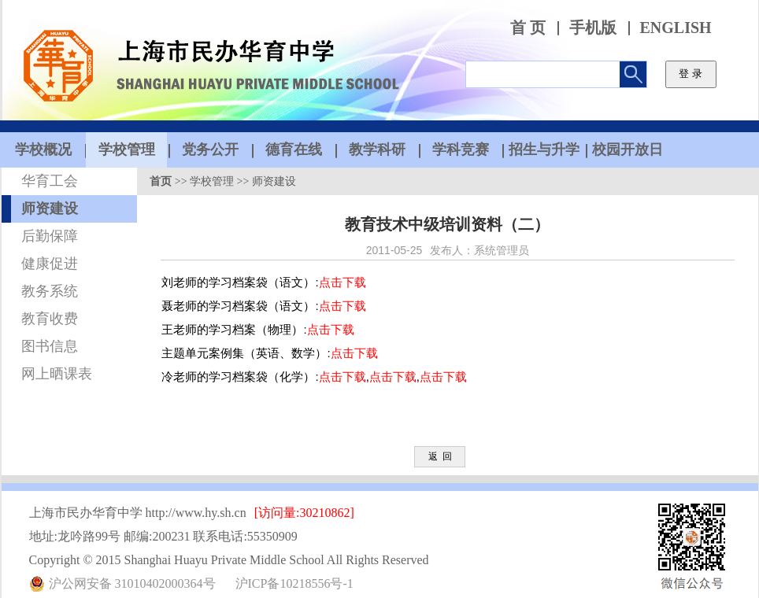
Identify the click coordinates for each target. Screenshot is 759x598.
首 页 (528, 28)
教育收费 (49, 319)
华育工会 (49, 181)
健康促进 (49, 263)
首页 (161, 181)
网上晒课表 (56, 374)
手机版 (592, 28)
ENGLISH (676, 28)
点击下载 (342, 282)
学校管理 (212, 181)
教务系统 (49, 291)
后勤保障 (49, 236)
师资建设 (49, 208)
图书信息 (49, 346)
